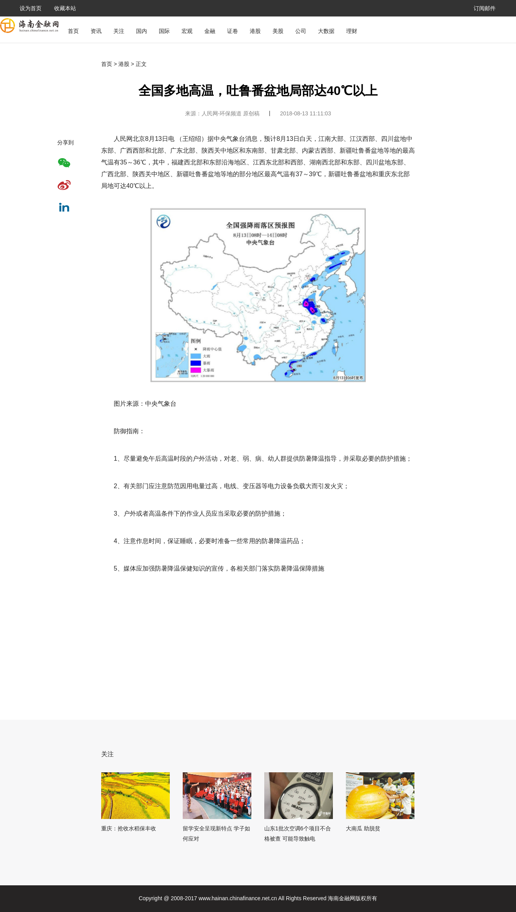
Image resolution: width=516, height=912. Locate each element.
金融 (209, 31)
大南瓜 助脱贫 (363, 828)
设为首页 (31, 8)
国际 (164, 31)
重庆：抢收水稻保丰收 (128, 828)
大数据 (326, 31)
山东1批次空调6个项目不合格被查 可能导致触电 (297, 833)
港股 (255, 31)
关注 (118, 31)
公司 (300, 31)
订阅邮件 (485, 8)
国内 (141, 31)
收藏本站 (65, 8)
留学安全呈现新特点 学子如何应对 (216, 833)
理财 (351, 31)
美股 (278, 31)
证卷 (232, 31)
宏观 (187, 31)
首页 (73, 31)
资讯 (96, 31)
